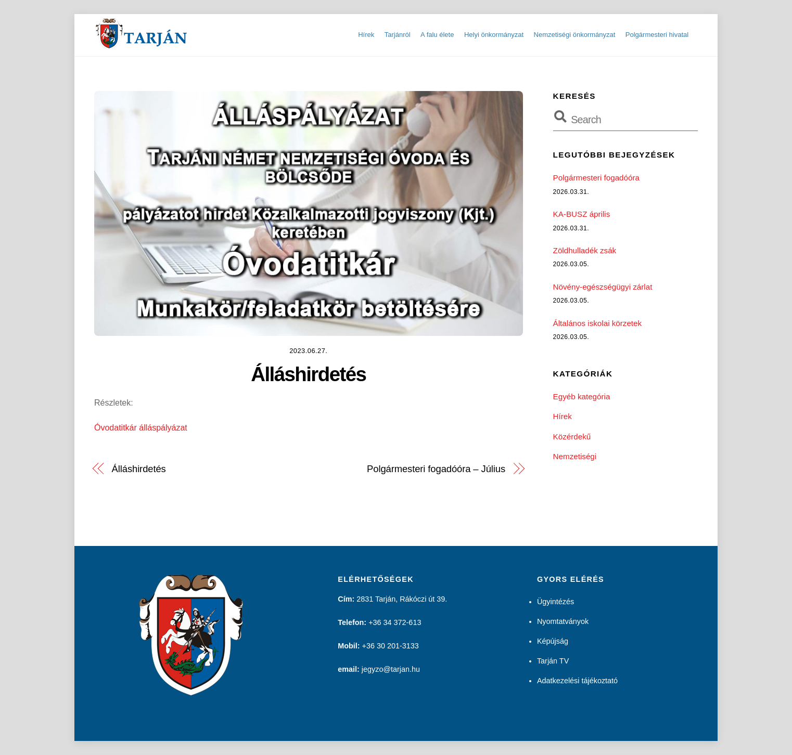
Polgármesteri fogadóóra (596, 177)
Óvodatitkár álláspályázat (140, 427)
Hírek (366, 34)
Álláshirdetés (308, 374)
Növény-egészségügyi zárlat (603, 286)
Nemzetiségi (575, 456)
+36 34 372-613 (394, 622)
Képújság (552, 641)
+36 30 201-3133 (390, 646)
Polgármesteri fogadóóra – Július (436, 468)
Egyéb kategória (581, 396)
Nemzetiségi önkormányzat (575, 34)
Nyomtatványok (563, 621)
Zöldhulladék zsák (585, 250)
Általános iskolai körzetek (597, 323)
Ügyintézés (555, 601)
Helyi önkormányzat (493, 34)
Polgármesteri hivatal (656, 34)
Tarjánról (398, 34)
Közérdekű (572, 436)
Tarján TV (553, 661)
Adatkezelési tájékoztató (577, 680)
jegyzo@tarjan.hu (391, 669)
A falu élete (437, 34)
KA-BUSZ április (581, 214)
